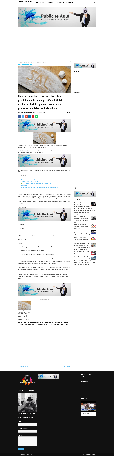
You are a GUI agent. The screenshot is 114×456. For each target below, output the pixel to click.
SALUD (30, 64)
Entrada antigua (66, 366)
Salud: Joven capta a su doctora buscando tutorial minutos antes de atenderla (39, 187)
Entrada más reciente (23, 366)
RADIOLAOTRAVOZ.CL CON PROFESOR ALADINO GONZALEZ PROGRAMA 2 (81, 226)
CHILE (20, 64)
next (75, 188)
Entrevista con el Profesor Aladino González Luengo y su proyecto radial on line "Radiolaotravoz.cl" (82, 232)
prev (74, 188)
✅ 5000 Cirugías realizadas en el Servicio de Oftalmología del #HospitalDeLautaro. (36, 184)
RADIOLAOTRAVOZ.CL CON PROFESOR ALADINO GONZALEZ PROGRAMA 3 (81, 239)
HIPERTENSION (24, 64)
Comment (69, 112)
